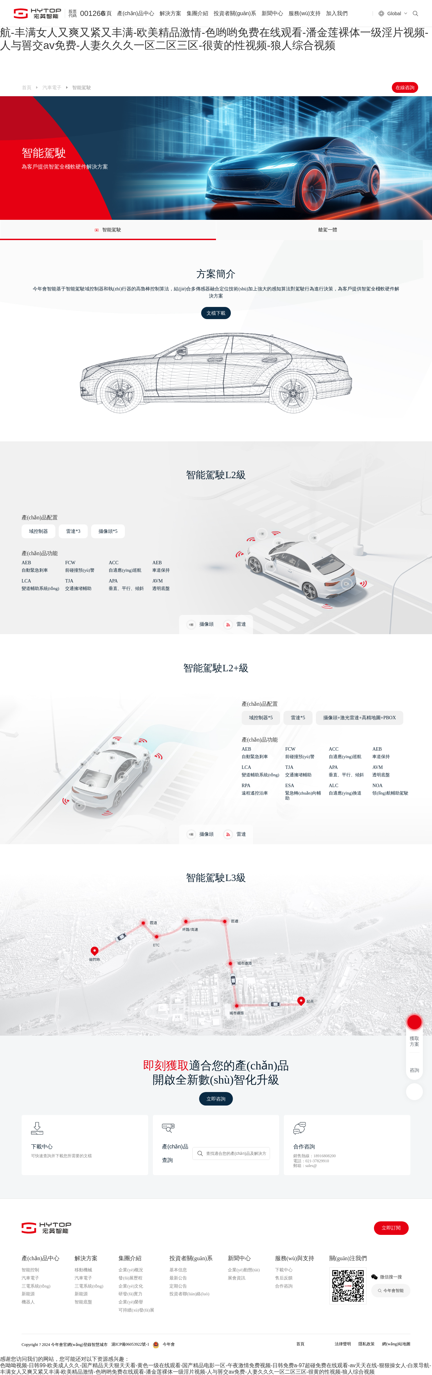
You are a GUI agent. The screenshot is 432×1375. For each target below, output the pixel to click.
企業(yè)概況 (130, 1269)
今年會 (169, 1344)
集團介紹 (197, 13)
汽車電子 (52, 87)
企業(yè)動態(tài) (244, 1269)
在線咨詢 (405, 87)
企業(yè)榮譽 (130, 1301)
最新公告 (178, 1277)
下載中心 (284, 1269)
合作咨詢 (284, 1286)
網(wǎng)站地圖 (396, 1344)
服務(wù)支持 (305, 13)
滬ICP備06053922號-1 (130, 1344)
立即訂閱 (391, 1227)
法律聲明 (343, 1344)
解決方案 (170, 13)
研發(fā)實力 (130, 1293)
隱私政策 (366, 1344)
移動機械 (83, 1269)
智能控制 (30, 1269)
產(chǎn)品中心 (135, 13)
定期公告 (178, 1286)
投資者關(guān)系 (235, 13)
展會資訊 (236, 1277)
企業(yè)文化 (130, 1286)
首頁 (106, 13)
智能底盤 (83, 1301)
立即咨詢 (216, 1098)
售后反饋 (284, 1277)
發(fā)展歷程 (130, 1277)
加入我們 (337, 13)
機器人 (28, 1301)
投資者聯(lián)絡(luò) (189, 1293)
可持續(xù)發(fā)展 (136, 1310)
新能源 (28, 1293)
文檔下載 (216, 313)
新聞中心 (272, 13)
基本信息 (178, 1269)
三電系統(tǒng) (36, 1286)
